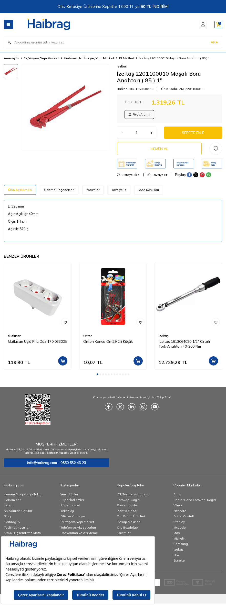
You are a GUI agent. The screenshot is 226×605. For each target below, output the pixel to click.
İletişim (9, 507)
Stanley (179, 523)
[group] (65, 107)
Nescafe (179, 512)
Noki (176, 556)
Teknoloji (67, 512)
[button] (97, 376)
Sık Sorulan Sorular (18, 512)
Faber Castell (183, 518)
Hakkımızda (13, 501)
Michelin (179, 540)
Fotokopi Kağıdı (128, 501)
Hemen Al (159, 150)
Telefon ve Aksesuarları (78, 529)
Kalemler (123, 534)
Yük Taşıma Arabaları (132, 496)
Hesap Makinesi (129, 523)
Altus (177, 496)
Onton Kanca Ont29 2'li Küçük (108, 343)
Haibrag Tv (12, 523)
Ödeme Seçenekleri (59, 191)
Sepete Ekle (193, 133)
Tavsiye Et (157, 176)
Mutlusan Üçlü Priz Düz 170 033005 (37, 343)
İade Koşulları (148, 191)
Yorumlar (92, 191)
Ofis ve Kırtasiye (72, 518)
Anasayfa (11, 58)
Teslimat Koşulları (17, 529)
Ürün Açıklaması (20, 191)
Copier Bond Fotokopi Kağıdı (195, 501)
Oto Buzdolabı (128, 529)
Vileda (178, 507)
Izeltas (122, 66)
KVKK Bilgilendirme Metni (23, 534)
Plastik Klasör (127, 512)
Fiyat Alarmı (140, 115)
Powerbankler (127, 507)
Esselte (179, 562)
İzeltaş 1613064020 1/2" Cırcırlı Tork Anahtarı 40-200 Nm (184, 345)
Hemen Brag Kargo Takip (23, 496)
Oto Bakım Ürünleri (131, 518)
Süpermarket (70, 507)
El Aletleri (126, 58)
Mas (176, 534)
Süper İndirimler (72, 501)
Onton (88, 337)
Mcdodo (179, 529)
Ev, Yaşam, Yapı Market (41, 58)
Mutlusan (15, 337)
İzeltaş (163, 337)
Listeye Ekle (128, 176)
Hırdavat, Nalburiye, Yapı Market (89, 58)
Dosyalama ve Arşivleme (79, 534)
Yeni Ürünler (69, 496)
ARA (214, 42)
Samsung (180, 545)
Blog (7, 518)
